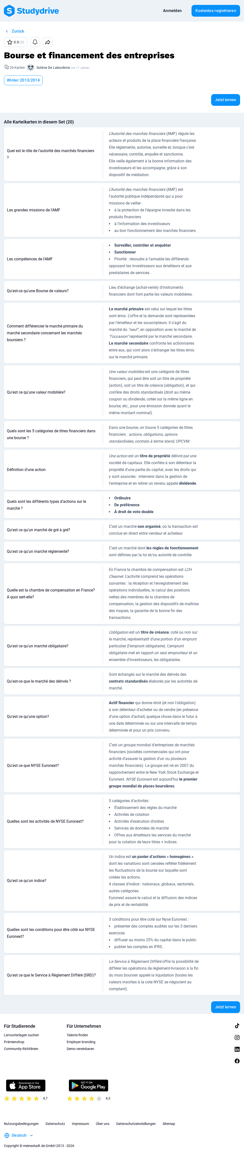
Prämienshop (14, 1042)
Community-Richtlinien (21, 1049)
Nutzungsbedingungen (21, 1124)
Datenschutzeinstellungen (136, 1124)
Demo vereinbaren (80, 1049)
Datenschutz (55, 1124)
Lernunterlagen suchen (21, 1035)
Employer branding (81, 1042)
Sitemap (169, 1124)
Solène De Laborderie (53, 68)
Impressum (80, 1124)
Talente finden (77, 1035)
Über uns (102, 1124)
